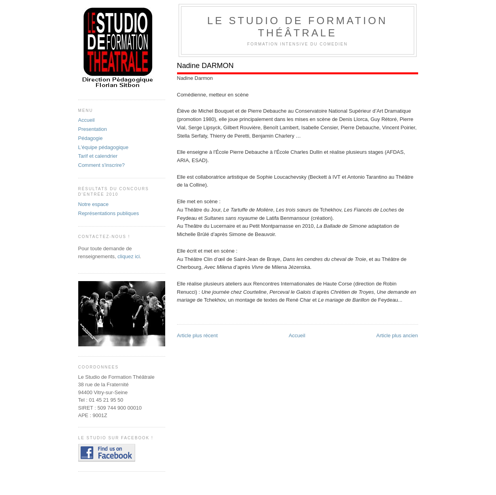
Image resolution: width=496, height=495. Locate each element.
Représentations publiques (108, 213)
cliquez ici (128, 256)
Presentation (92, 129)
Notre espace (93, 204)
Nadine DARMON (205, 66)
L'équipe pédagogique (103, 147)
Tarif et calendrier (98, 156)
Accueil (297, 335)
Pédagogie (90, 138)
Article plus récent (197, 335)
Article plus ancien (397, 335)
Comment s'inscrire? (101, 165)
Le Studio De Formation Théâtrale (297, 27)
